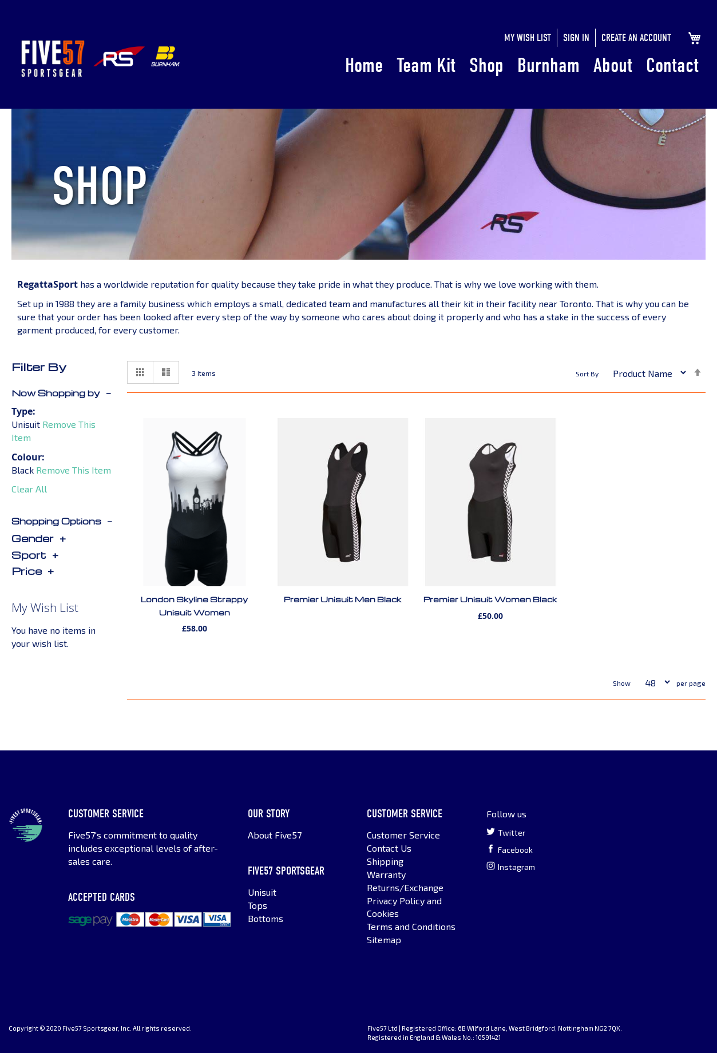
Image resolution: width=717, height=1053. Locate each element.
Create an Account (636, 38)
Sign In (576, 38)
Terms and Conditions (411, 926)
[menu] (521, 66)
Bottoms (265, 918)
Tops (257, 905)
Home (364, 65)
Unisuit (262, 892)
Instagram (510, 866)
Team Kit (426, 65)
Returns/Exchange (405, 887)
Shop (486, 65)
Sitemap (384, 939)
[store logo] (53, 58)
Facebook (509, 849)
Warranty (386, 874)
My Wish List (527, 38)
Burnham (548, 65)
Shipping (385, 861)
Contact (672, 65)
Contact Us (389, 848)
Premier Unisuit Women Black (490, 599)
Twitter (505, 832)
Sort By (587, 374)
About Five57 (275, 834)
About (612, 65)
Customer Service (403, 834)
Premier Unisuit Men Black (342, 599)
